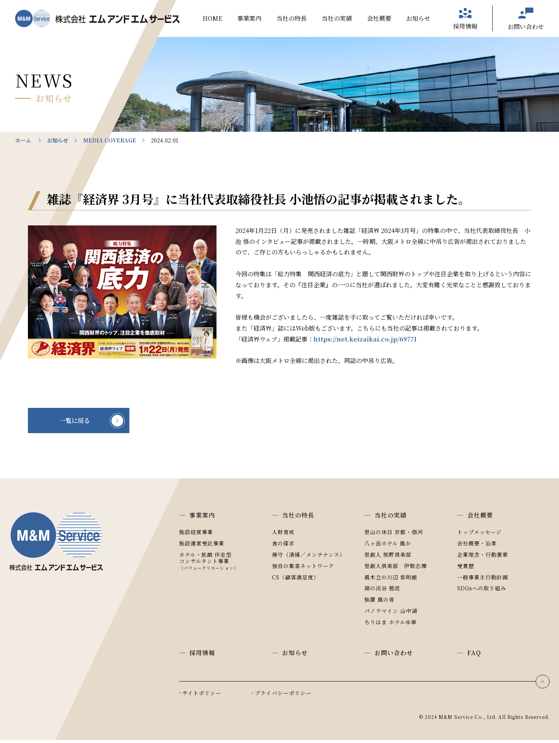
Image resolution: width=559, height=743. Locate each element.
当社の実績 (337, 18)
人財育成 (283, 535)
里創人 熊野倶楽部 (388, 557)
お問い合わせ (526, 26)
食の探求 (283, 546)
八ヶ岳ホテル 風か (387, 546)
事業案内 (249, 18)
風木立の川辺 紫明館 (391, 580)
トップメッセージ (479, 535)
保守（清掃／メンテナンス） (309, 557)
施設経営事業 (196, 535)
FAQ (474, 656)
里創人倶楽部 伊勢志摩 (395, 569)
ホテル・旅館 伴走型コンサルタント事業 (208, 564)
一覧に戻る (81, 422)
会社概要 (379, 18)
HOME (212, 18)
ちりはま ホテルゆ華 (390, 625)
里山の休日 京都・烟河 (393, 535)
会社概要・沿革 (477, 546)
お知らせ (418, 18)
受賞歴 (465, 569)
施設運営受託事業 (201, 546)
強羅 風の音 (379, 602)
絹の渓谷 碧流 (382, 591)
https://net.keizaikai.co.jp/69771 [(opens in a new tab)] (365, 339)
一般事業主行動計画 (482, 580)
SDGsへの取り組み (482, 591)
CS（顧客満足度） (295, 580)
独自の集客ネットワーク (303, 569)
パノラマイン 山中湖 (391, 613)
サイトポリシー (201, 696)
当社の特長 (291, 18)
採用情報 (465, 26)
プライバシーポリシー (283, 696)
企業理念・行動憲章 (482, 557)
